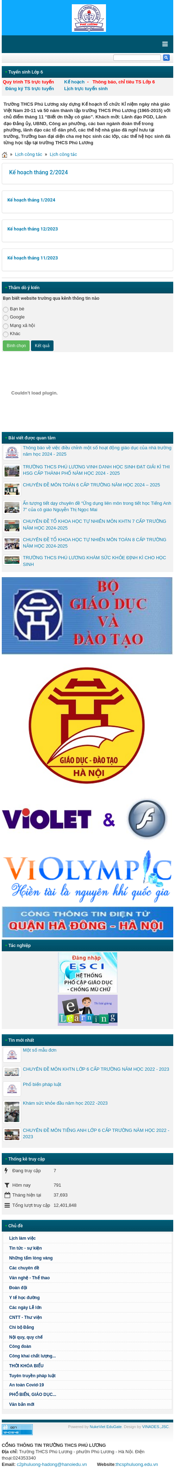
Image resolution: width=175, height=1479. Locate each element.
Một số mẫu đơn (39, 1050)
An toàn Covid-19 (26, 1384)
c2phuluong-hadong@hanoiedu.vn (52, 1464)
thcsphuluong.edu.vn (137, 1464)
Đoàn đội (18, 1287)
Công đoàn (20, 1346)
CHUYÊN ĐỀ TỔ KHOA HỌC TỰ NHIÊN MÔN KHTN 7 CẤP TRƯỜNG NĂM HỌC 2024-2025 (94, 524)
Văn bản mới (21, 1404)
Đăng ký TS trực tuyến (29, 88)
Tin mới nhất (21, 1040)
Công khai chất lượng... (32, 1356)
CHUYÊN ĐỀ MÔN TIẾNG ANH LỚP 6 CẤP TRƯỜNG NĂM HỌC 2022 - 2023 (96, 1133)
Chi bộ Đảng (21, 1327)
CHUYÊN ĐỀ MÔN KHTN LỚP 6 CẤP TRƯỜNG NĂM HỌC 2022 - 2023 (96, 1069)
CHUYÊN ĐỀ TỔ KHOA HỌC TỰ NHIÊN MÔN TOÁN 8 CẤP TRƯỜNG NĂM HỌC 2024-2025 (94, 543)
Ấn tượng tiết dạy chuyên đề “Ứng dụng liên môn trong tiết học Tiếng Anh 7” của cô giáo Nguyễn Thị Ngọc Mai (97, 506)
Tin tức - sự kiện (25, 1248)
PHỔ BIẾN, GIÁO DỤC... (32, 1394)
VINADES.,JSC (155, 1427)
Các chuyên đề (24, 1267)
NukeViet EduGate (106, 1427)
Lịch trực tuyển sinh (86, 88)
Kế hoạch (74, 81)
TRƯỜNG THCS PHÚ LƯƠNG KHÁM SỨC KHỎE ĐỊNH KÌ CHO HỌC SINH (94, 561)
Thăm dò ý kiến (24, 287)
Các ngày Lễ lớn (25, 1307)
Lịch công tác (28, 154)
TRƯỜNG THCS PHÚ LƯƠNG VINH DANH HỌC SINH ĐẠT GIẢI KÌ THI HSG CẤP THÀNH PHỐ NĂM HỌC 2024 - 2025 (96, 470)
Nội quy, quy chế (26, 1337)
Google (14, 317)
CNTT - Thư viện (25, 1317)
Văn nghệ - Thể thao (29, 1277)
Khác (11, 334)
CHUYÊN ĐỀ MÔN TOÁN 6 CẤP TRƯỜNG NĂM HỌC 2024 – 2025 (91, 484)
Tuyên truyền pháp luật (32, 1375)
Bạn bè (13, 309)
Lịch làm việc (22, 1238)
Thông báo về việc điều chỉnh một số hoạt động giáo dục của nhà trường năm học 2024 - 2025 (97, 451)
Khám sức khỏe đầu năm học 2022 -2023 (65, 1103)
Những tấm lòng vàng (31, 1258)
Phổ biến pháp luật (42, 1084)
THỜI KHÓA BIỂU (26, 1365)
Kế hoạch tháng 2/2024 (38, 172)
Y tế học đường (24, 1297)
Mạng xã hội (19, 326)
